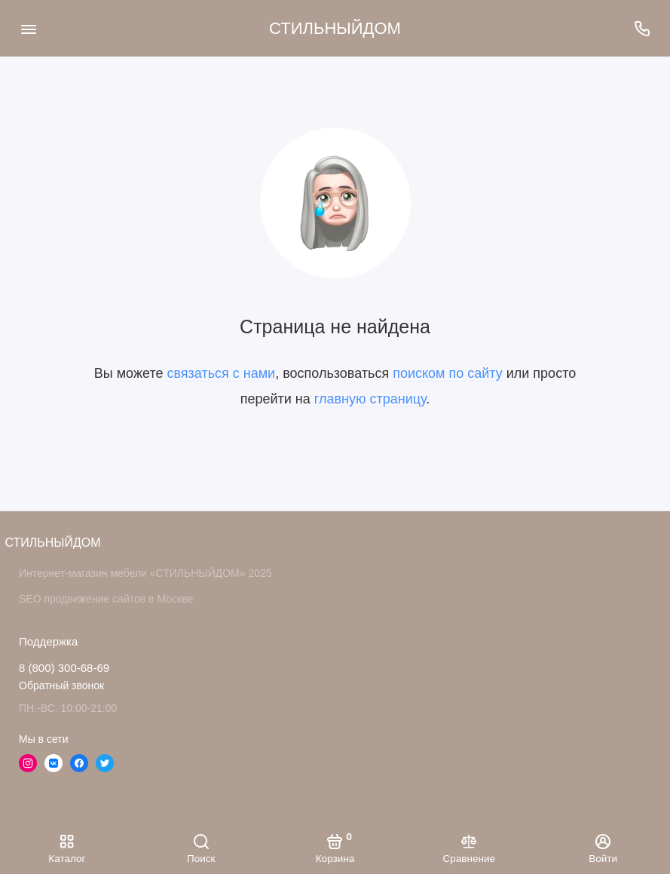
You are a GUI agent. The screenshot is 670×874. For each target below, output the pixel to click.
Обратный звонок (61, 685)
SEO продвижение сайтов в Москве (106, 599)
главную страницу (370, 398)
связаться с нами (221, 373)
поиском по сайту (448, 373)
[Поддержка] (641, 28)
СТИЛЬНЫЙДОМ (335, 28)
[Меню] (28, 28)
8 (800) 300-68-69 (64, 667)
